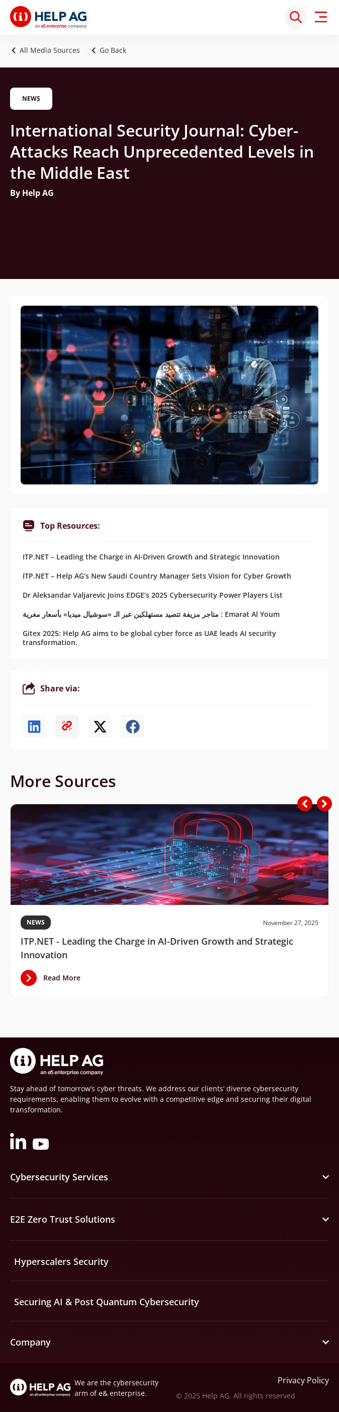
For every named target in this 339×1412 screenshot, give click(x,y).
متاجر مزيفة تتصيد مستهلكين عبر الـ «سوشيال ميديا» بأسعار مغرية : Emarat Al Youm (151, 614)
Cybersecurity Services (59, 1177)
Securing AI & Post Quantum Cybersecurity (106, 1302)
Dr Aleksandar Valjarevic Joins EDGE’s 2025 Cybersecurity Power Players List (153, 595)
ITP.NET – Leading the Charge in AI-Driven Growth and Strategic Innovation (151, 556)
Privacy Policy (303, 1380)
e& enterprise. (123, 1393)
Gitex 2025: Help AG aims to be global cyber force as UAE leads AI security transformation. (149, 637)
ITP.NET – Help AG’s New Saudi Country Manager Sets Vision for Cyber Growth (157, 576)
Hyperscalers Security (61, 1261)
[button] (111, 50)
